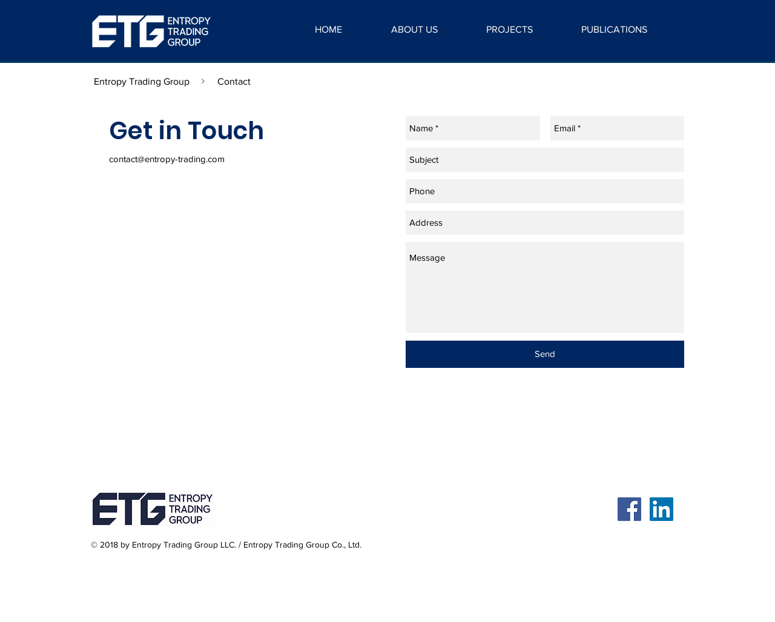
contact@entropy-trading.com (167, 159)
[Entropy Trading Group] (141, 82)
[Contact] (234, 82)
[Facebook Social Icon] (629, 509)
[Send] (545, 354)
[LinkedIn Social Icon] (661, 509)
